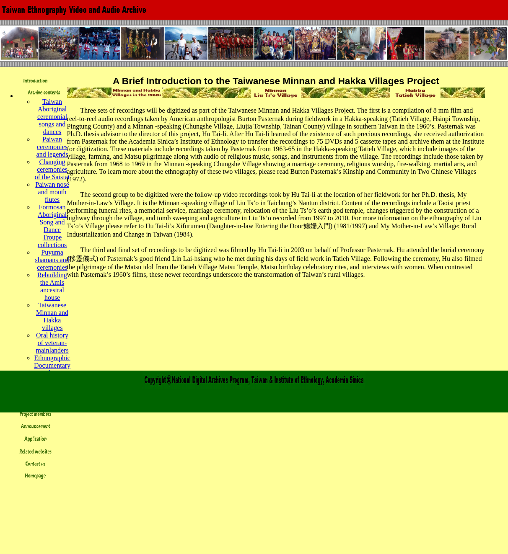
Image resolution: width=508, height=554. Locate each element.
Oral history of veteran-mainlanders (52, 343)
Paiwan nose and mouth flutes (52, 192)
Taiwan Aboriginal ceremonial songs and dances (52, 116)
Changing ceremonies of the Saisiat (52, 169)
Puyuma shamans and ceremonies (52, 260)
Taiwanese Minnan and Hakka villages (52, 316)
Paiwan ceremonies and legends (52, 147)
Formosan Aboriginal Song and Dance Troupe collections (52, 226)
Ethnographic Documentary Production (52, 365)
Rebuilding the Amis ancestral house (52, 286)
